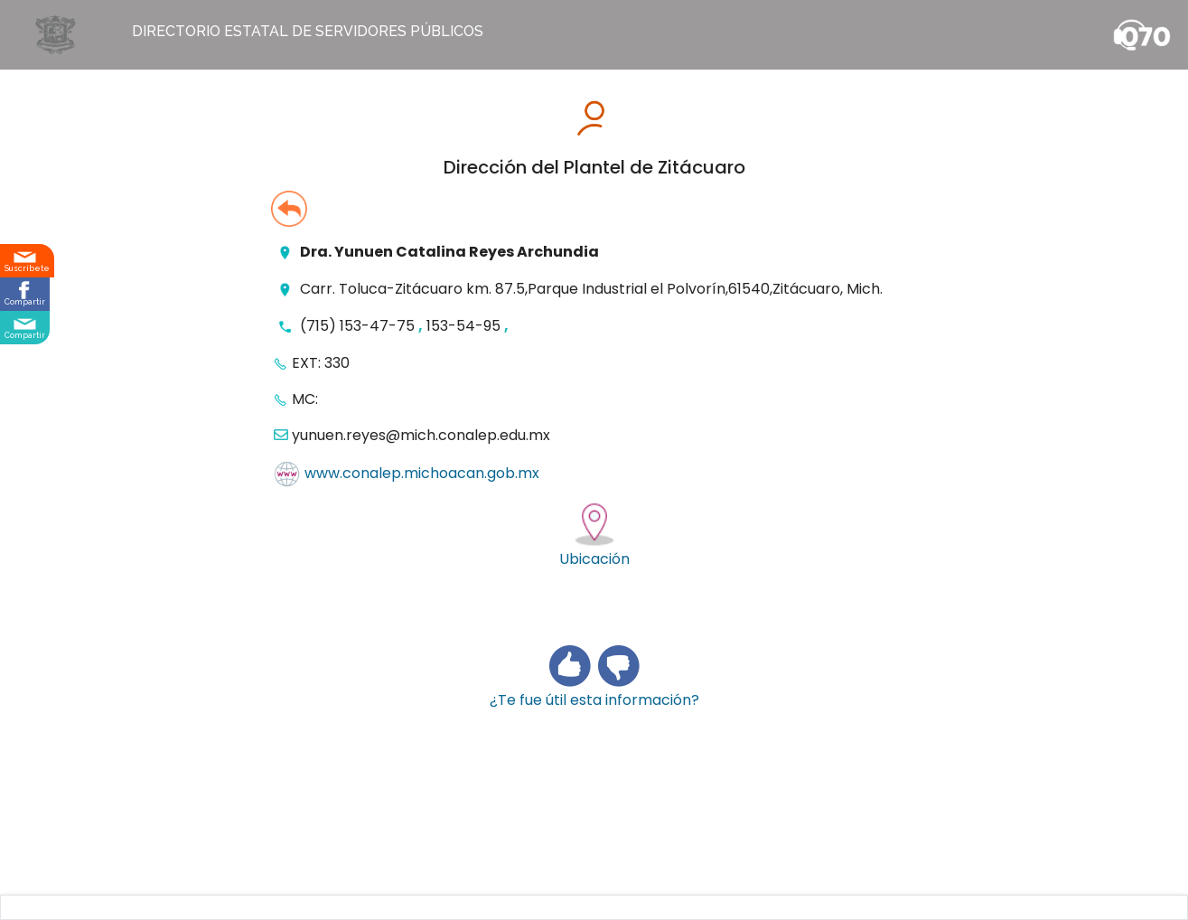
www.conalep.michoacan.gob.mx (421, 474)
